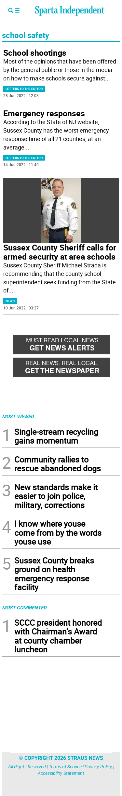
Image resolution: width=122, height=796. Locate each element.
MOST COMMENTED (24, 607)
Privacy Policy (98, 766)
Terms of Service (65, 766)
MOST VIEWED (18, 416)
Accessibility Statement (61, 773)
